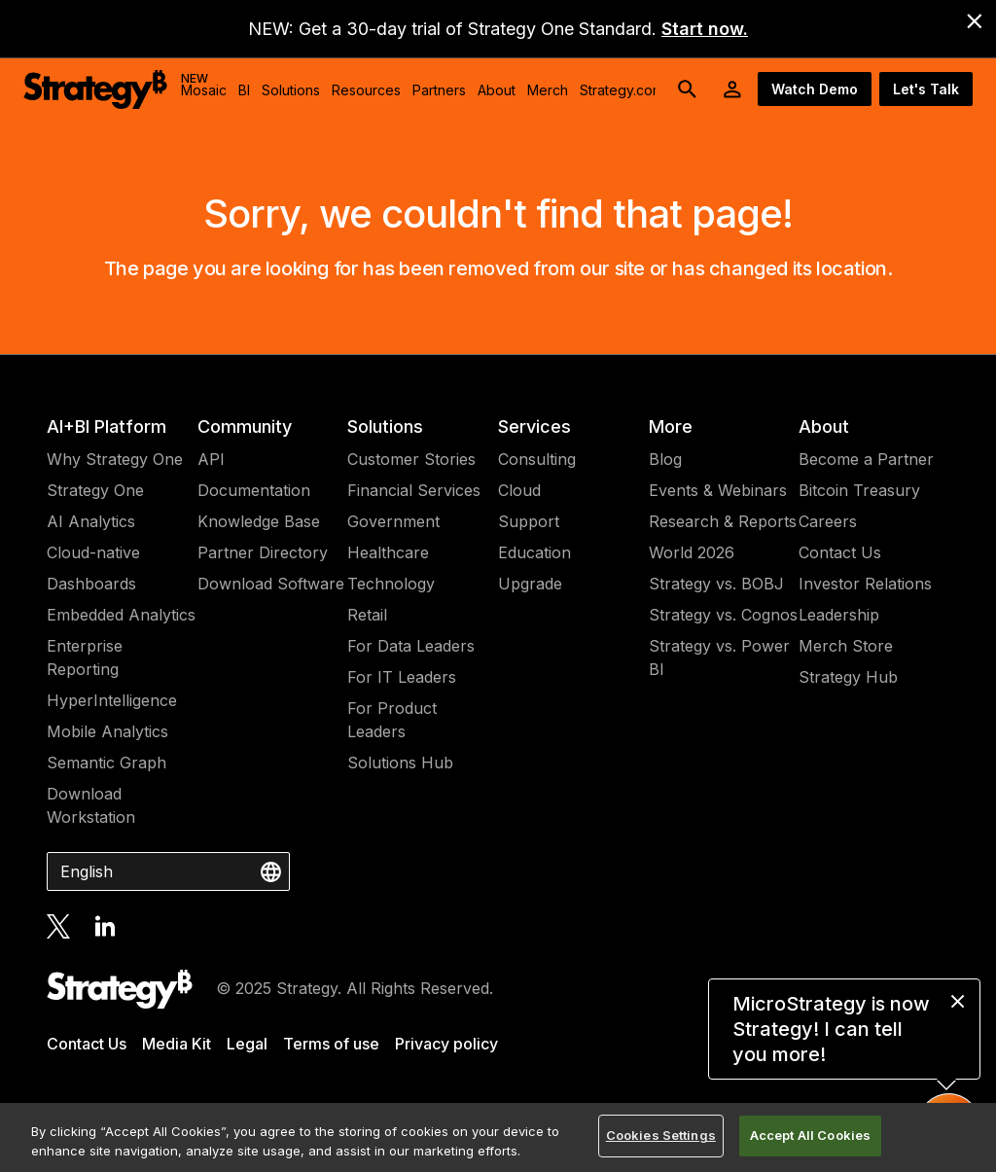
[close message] (958, 1001)
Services (534, 426)
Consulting (537, 459)
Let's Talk (926, 89)
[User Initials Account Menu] (732, 89)
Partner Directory (262, 552)
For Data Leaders (411, 646)
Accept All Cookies (810, 1135)
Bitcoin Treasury (859, 490)
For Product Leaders (392, 719)
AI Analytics (91, 521)
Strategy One (95, 490)
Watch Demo (814, 89)
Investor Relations (865, 583)
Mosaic (204, 84)
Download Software (270, 583)
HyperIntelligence (112, 700)
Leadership (839, 614)
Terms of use (331, 1043)
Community (244, 426)
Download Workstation (91, 805)
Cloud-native (93, 552)
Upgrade (530, 583)
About (824, 426)
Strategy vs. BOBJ (716, 583)
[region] (498, 1137)
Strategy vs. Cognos (723, 614)
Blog (665, 459)
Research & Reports (723, 521)
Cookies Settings (661, 1135)
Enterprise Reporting (85, 657)
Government (393, 521)
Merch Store (846, 646)
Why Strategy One (115, 459)
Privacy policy (446, 1043)
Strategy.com (621, 90)
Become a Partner (866, 459)
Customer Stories (411, 459)
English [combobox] (86, 871)
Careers (828, 521)
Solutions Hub (400, 762)
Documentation (253, 490)
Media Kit (176, 1043)
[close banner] (974, 21)
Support (528, 521)
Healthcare (388, 552)
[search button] (687, 89)
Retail (367, 614)
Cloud (519, 490)
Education (534, 552)
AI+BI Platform (106, 426)
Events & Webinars (718, 490)
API (211, 459)
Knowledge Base (258, 521)
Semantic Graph (106, 762)
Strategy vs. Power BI (719, 657)
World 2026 (691, 552)
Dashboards (91, 583)
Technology (391, 583)
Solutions (385, 426)
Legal (247, 1043)
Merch (547, 90)
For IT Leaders (401, 677)
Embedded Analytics (121, 614)
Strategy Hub (848, 677)
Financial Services (413, 490)
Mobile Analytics (107, 731)
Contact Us (840, 552)
